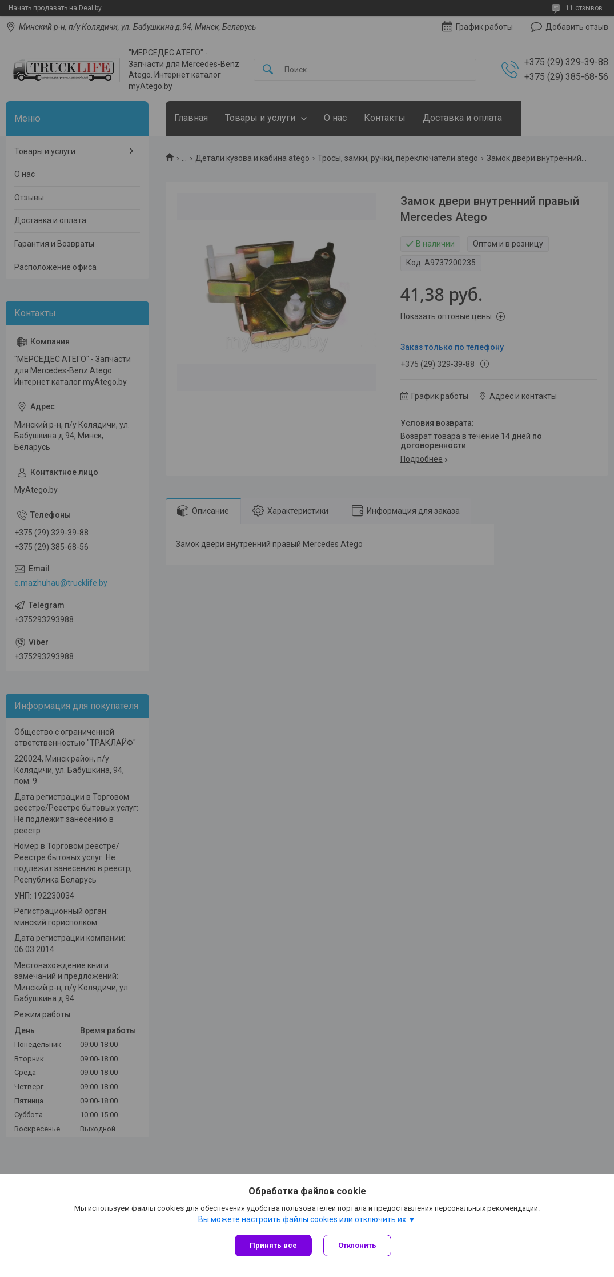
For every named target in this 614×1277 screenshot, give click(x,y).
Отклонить (357, 1245)
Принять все (273, 1245)
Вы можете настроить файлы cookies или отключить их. (303, 1219)
